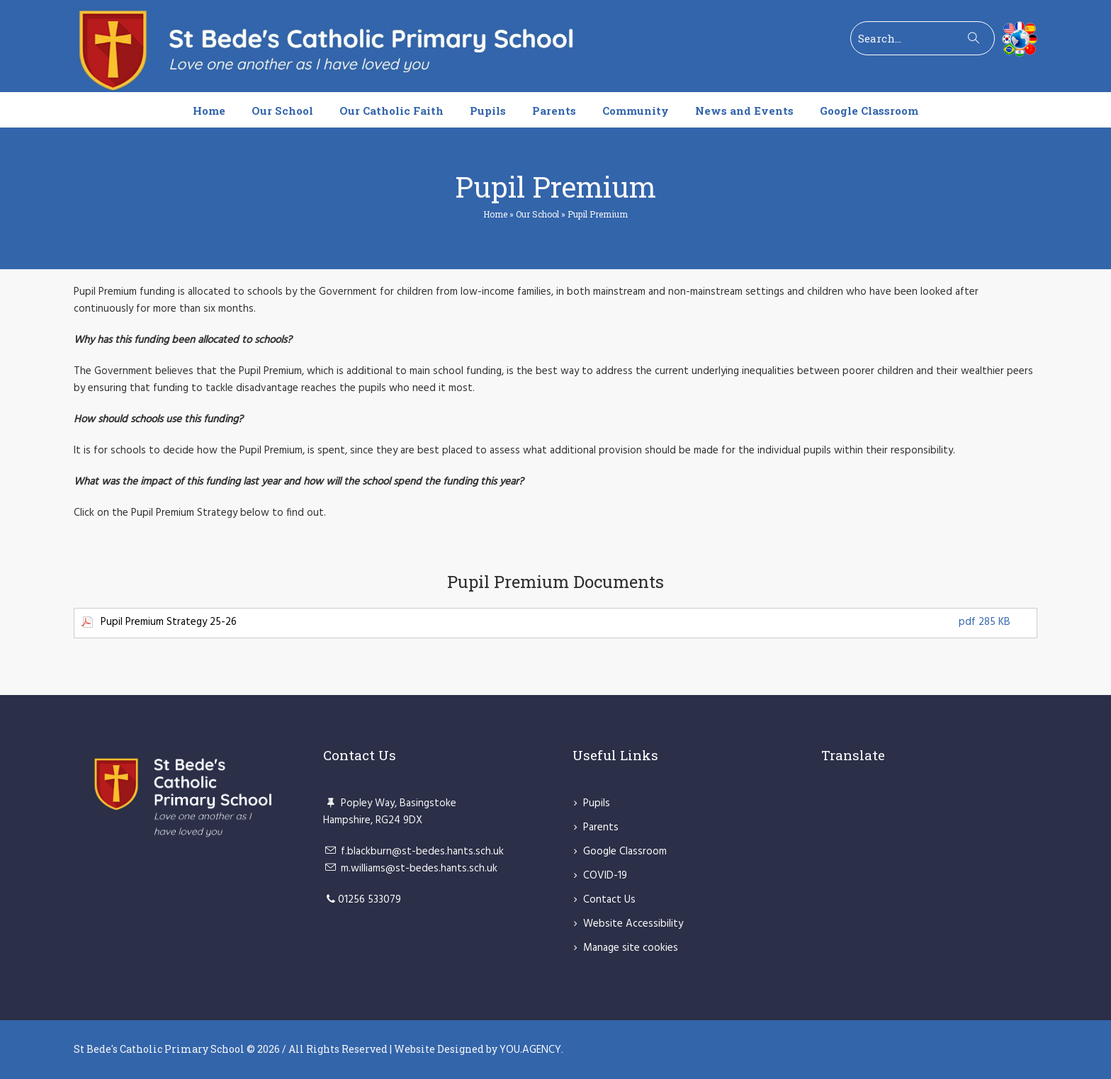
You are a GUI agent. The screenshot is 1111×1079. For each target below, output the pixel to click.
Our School (537, 214)
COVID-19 (605, 875)
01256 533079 (369, 899)
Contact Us (609, 899)
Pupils (596, 803)
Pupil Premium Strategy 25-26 (555, 622)
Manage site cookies (630, 947)
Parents (601, 827)
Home (495, 214)
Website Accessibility (633, 923)
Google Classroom (625, 851)
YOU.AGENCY (530, 1049)
